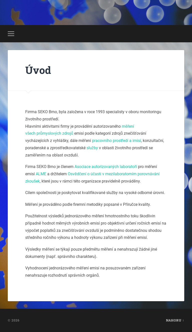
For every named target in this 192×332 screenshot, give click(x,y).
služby (92, 147)
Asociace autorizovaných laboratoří (105, 166)
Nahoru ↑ (175, 320)
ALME (41, 174)
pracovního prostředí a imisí (116, 140)
